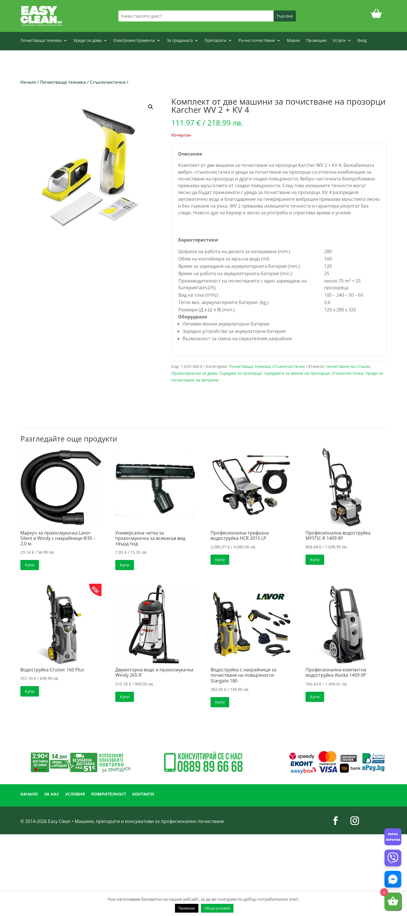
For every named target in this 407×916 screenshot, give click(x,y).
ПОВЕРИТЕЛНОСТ (108, 794)
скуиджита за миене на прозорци (297, 373)
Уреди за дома (87, 40)
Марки (293, 40)
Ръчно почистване (256, 40)
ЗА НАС (51, 794)
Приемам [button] (186, 908)
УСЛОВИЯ (75, 794)
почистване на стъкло (348, 366)
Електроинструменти (134, 40)
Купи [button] (29, 565)
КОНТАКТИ (143, 794)
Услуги (339, 40)
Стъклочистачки (107, 82)
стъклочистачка (347, 373)
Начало (28, 82)
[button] (151, 107)
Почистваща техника (41, 40)
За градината (180, 40)
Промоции (316, 40)
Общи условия (217, 908)
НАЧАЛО (29, 794)
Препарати (215, 40)
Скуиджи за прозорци (240, 373)
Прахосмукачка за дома (194, 373)
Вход (362, 40)
